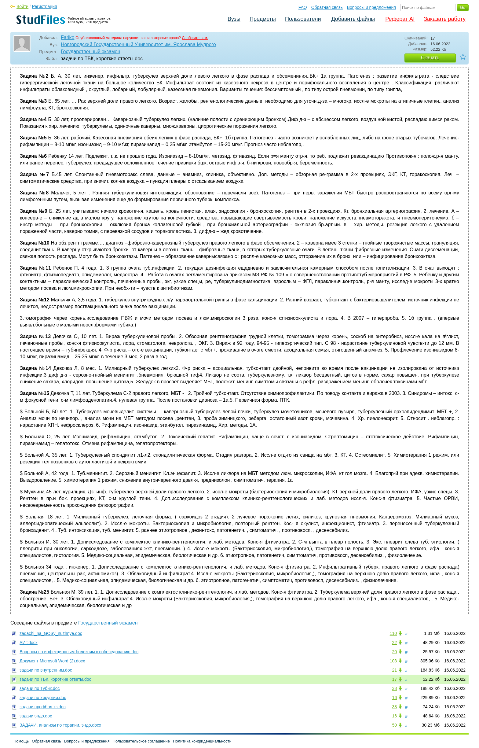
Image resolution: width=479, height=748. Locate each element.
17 (394, 679)
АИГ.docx (29, 642)
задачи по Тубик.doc (40, 688)
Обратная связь (327, 7)
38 (394, 688)
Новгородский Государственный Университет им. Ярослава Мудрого (138, 44)
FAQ (302, 7)
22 (394, 642)
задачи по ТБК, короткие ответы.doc (55, 679)
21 (394, 670)
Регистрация (44, 6)
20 (394, 651)
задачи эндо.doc (36, 715)
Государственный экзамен (90, 51)
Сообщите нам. (195, 38)
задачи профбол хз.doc (43, 706)
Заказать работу (445, 19)
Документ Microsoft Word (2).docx (52, 660)
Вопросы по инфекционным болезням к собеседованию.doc (79, 651)
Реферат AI (400, 19)
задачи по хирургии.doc (43, 697)
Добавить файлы (353, 19)
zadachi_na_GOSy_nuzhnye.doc (51, 633)
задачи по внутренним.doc (46, 670)
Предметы (263, 19)
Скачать (430, 57)
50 (394, 725)
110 (393, 633)
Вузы (234, 19)
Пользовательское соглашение (141, 741)
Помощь (21, 741)
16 (394, 697)
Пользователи (303, 19)
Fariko (67, 37)
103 (393, 660)
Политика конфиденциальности (202, 741)
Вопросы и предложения (371, 7)
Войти (22, 6)
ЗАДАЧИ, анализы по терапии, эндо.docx (60, 725)
